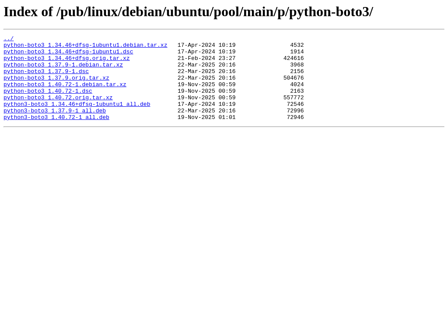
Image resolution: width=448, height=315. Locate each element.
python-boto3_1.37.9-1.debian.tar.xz (63, 71)
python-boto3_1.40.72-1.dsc (48, 102)
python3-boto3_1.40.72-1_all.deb (56, 134)
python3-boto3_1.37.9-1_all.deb (55, 126)
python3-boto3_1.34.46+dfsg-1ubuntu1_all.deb (77, 118)
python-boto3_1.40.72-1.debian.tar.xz (65, 94)
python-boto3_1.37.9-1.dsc (46, 79)
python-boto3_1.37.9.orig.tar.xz (56, 87)
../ (9, 39)
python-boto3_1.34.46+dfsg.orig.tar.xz (67, 63)
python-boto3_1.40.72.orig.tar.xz (58, 110)
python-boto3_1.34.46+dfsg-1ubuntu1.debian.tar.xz (85, 47)
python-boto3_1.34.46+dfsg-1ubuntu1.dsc (68, 55)
